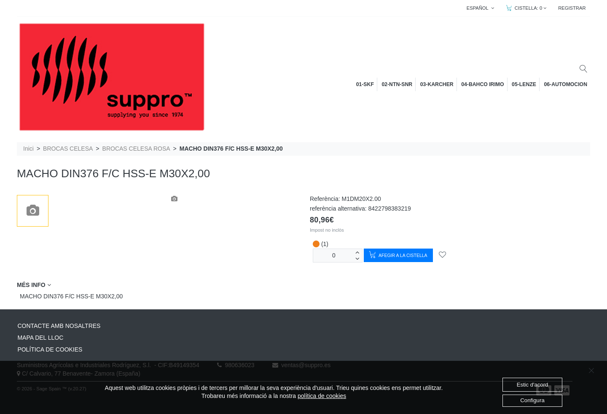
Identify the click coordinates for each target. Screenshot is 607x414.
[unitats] (334, 255)
